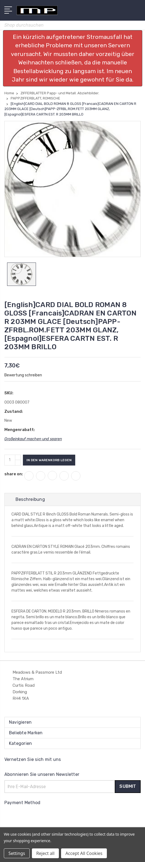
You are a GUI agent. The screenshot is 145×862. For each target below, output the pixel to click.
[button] (72, 58)
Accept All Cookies (83, 853)
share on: (13, 473)
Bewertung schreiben (23, 375)
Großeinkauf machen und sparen (33, 439)
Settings (16, 853)
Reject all (45, 853)
